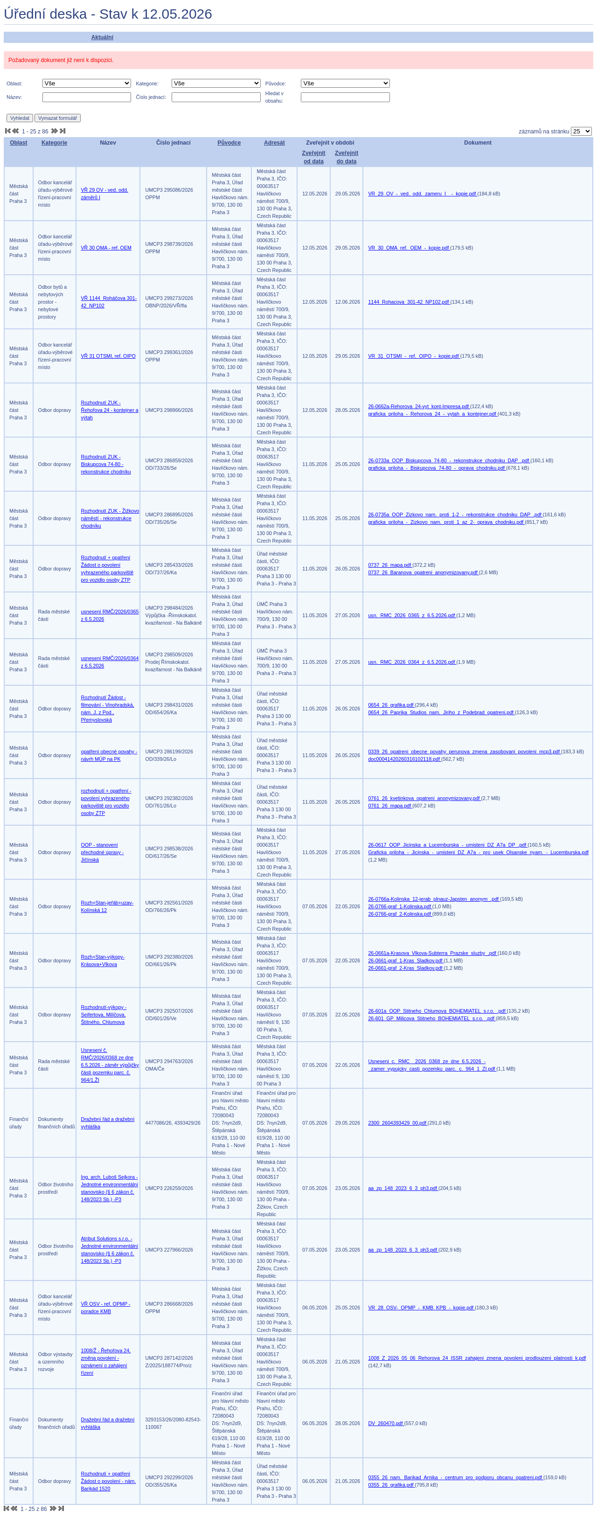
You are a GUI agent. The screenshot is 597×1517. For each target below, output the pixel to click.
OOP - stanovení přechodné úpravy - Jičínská (102, 852)
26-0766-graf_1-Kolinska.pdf (400, 906)
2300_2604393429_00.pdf (397, 1123)
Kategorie (54, 142)
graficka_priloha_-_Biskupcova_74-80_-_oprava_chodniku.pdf (437, 468)
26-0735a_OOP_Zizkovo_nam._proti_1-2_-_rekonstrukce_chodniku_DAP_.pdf (455, 514)
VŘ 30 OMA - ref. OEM (106, 248)
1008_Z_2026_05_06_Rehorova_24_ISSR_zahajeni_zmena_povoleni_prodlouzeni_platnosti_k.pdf (477, 1358)
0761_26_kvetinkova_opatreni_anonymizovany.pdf (424, 798)
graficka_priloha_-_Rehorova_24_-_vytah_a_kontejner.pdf (432, 414)
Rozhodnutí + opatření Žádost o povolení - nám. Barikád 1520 (108, 1481)
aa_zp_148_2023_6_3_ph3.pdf (403, 1188)
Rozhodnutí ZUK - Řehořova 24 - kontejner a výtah (110, 410)
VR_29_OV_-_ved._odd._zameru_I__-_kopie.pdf (422, 193)
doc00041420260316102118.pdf (404, 759)
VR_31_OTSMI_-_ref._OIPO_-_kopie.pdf (414, 356)
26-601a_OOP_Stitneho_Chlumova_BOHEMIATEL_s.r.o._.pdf (437, 1011)
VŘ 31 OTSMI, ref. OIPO (108, 356)
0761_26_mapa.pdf (390, 805)
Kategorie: (147, 83)
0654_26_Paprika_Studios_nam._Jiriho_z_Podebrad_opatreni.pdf (441, 712)
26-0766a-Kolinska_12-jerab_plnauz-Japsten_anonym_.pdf (434, 899)
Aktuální (102, 37)
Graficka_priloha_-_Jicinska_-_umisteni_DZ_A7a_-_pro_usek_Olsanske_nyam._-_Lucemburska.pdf (478, 852)
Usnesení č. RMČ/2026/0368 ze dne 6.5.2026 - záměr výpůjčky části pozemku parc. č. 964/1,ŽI (110, 1065)
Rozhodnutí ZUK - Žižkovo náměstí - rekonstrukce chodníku (110, 518)
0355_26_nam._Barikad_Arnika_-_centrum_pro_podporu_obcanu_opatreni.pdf (455, 1477)
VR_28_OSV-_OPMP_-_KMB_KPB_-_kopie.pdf (421, 1307)
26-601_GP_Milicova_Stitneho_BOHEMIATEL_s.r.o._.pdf (431, 1018)
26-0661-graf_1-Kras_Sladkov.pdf (406, 960)
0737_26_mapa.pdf (390, 565)
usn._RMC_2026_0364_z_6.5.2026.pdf (412, 662)
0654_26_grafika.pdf (391, 705)
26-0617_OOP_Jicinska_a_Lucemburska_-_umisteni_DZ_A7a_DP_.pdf (448, 845)
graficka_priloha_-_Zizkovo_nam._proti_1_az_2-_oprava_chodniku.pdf (446, 522)
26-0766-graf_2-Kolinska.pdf (400, 914)
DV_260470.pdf (386, 1423)
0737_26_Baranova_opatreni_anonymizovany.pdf (423, 572)
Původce (229, 142)
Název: (14, 97)
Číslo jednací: (151, 97)
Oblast (18, 142)
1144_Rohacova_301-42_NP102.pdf (409, 302)
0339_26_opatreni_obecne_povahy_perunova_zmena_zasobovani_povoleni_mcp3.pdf (464, 751)
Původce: (275, 83)
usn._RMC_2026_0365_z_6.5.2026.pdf (412, 615)
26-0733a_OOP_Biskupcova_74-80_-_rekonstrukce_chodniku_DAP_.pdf (449, 460)
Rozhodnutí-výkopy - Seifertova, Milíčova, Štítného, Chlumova (104, 1014)
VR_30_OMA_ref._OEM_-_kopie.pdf (409, 248)
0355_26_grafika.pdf (391, 1485)
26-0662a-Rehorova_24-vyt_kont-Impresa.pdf (419, 406)
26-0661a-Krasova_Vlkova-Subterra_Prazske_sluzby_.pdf (432, 953)
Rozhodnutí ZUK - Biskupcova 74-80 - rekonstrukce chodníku (106, 464)
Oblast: (14, 83)
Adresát (274, 142)
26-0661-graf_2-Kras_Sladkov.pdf (406, 968)
